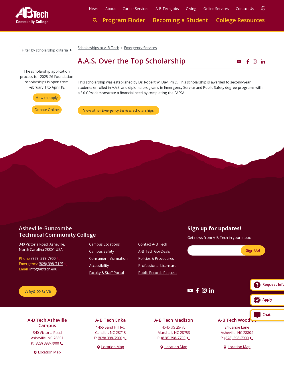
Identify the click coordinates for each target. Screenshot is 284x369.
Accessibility (99, 265)
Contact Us (245, 8)
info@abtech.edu (43, 269)
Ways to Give (37, 291)
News (93, 8)
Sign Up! (253, 250)
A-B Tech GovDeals (154, 251)
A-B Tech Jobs (167, 8)
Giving (191, 8)
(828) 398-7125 (51, 263)
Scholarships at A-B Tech (98, 47)
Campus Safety (101, 251)
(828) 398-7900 (43, 258)
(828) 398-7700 (173, 337)
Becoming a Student (180, 20)
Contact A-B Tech (152, 244)
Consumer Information (108, 258)
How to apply (47, 97)
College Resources (240, 20)
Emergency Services (140, 47)
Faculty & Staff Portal (106, 272)
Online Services (216, 8)
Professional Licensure (157, 265)
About (110, 8)
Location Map (49, 352)
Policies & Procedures (156, 258)
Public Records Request (157, 272)
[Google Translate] (263, 8)
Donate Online (47, 109)
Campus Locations (104, 244)
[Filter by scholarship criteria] (46, 50)
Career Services (135, 8)
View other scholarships (118, 110)
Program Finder (124, 20)
